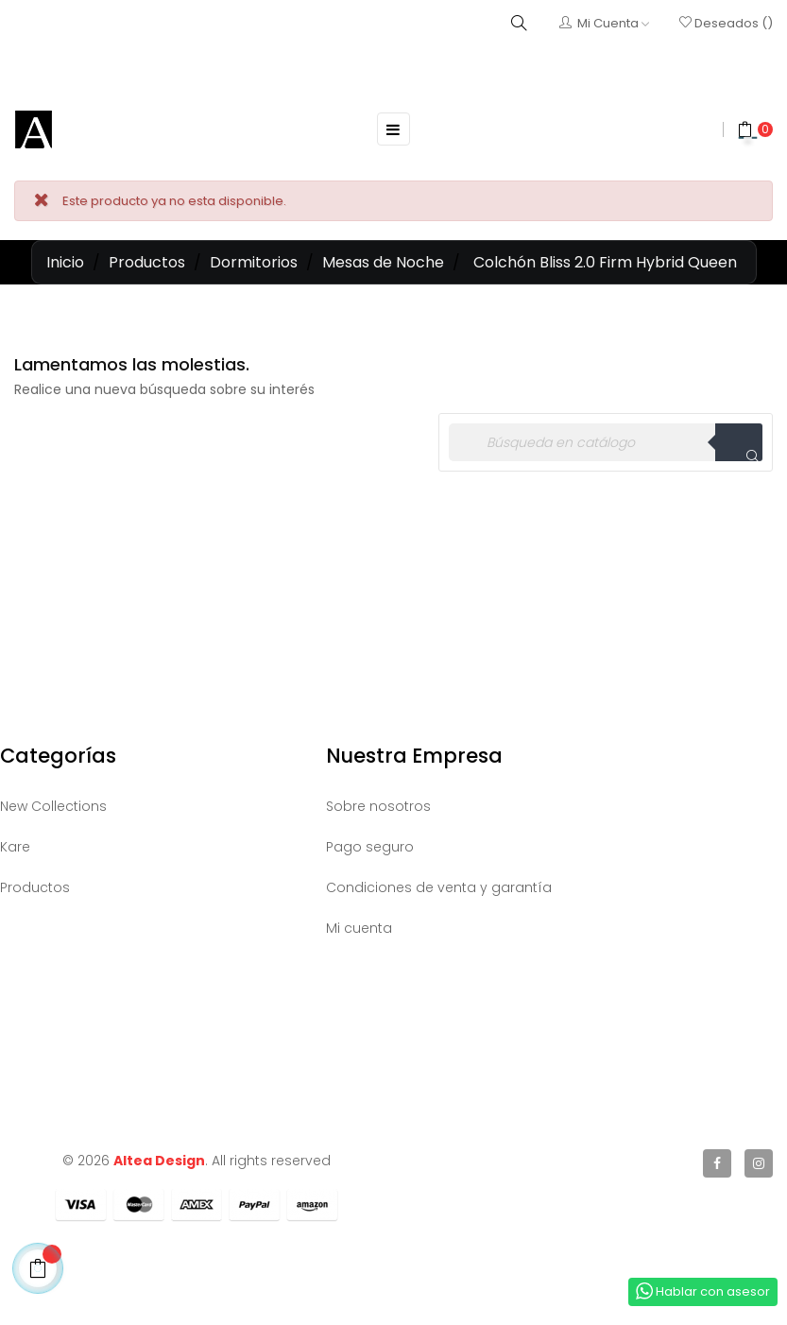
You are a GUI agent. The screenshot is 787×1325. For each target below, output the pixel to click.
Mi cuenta (359, 928)
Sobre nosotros (378, 806)
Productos (35, 887)
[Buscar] (605, 442)
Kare (15, 846)
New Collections (53, 806)
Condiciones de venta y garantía (439, 887)
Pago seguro (370, 846)
